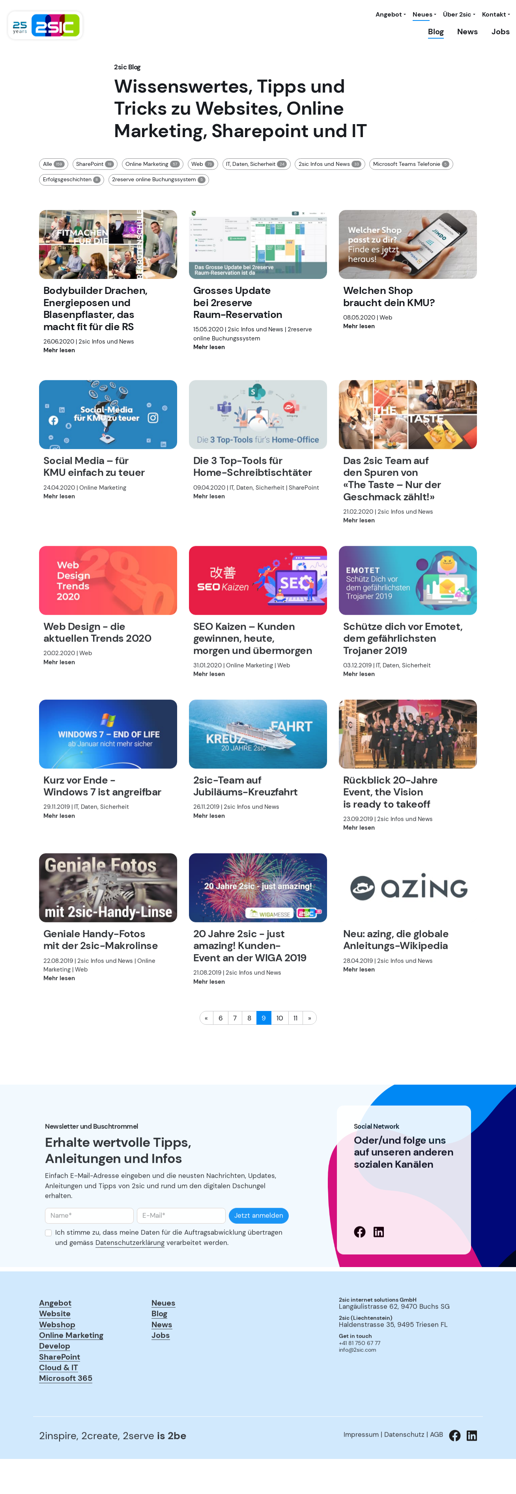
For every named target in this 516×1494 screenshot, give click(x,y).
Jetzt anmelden (258, 1245)
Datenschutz (404, 1464)
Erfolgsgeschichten (72, 179)
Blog (436, 31)
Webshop (57, 1353)
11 (295, 1018)
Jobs (501, 31)
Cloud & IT (58, 1396)
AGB (436, 1464)
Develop (54, 1375)
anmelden (350, 1391)
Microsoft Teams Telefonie (411, 164)
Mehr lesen (59, 350)
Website (55, 1342)
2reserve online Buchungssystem (158, 179)
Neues (422, 15)
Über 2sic (457, 15)
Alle (54, 164)
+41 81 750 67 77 (359, 1373)
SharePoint (95, 164)
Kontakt (494, 15)
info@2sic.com (357, 1380)
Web (202, 164)
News (467, 31)
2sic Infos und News (330, 164)
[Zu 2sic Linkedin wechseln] (469, 1466)
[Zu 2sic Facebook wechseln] (452, 1466)
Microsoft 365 (65, 1407)
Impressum (361, 1464)
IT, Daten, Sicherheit (256, 164)
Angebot (389, 15)
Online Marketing (152, 164)
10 (280, 1018)
